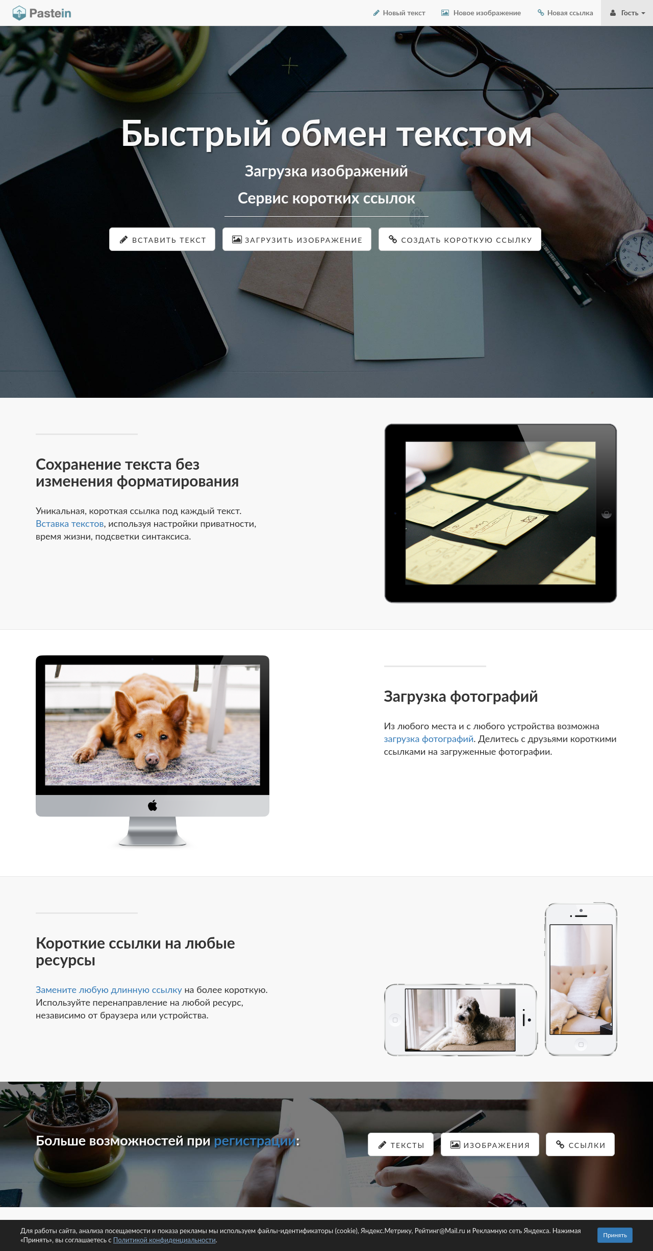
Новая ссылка (564, 12)
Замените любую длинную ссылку (109, 989)
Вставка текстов (70, 523)
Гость (627, 12)
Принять (615, 1235)
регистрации (255, 1140)
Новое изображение (481, 12)
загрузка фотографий (429, 738)
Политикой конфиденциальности (164, 1240)
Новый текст (398, 12)
